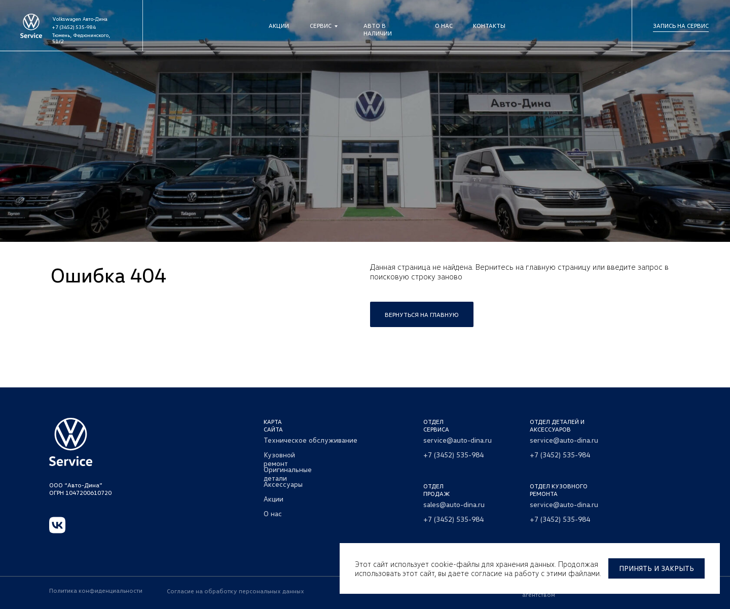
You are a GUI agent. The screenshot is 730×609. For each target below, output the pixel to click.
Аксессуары (283, 484)
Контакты (489, 25)
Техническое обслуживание (310, 440)
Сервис (321, 25)
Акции (279, 25)
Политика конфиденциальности (95, 590)
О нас (444, 25)
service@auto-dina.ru (457, 440)
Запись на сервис (681, 25)
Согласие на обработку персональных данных (235, 591)
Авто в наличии (377, 29)
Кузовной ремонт (279, 459)
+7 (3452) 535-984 (74, 27)
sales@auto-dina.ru (454, 504)
